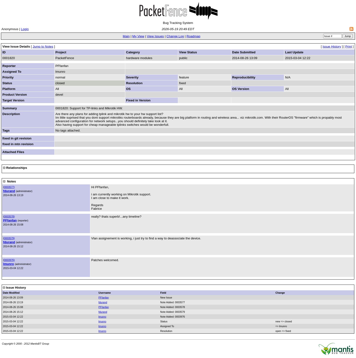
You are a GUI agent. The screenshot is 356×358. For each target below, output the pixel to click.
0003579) (9, 238)
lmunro (8, 264)
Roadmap (193, 36)
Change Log (175, 36)
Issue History (331, 46)
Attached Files (13, 152)
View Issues (155, 36)
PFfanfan (10, 220)
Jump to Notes (43, 46)
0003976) (9, 260)
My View (138, 36)
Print (348, 46)
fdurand (9, 191)
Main (126, 36)
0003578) (9, 216)
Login (25, 29)
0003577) (9, 187)
